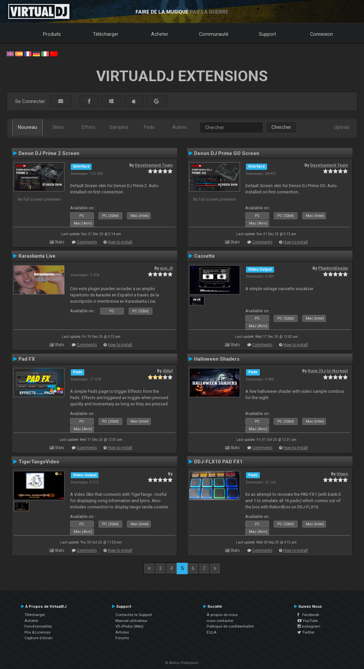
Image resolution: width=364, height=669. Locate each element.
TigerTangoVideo (39, 462)
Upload (341, 127)
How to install (120, 242)
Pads (149, 127)
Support (267, 34)
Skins (58, 127)
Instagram (309, 626)
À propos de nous (222, 614)
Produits (52, 34)
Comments (87, 242)
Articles (122, 632)
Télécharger (105, 34)
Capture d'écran (38, 638)
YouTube (308, 620)
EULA (212, 632)
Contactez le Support (133, 614)
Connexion (321, 34)
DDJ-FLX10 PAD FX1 (218, 462)
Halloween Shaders (216, 359)
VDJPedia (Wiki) (129, 626)
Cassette (204, 256)
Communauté (213, 34)
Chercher (281, 127)
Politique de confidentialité (230, 626)
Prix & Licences (37, 632)
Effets (88, 127)
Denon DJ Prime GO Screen (226, 153)
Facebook (308, 614)
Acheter (159, 34)
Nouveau (27, 127)
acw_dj (166, 268)
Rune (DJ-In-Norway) (328, 371)
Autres (179, 127)
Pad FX (27, 359)
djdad (168, 371)
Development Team (154, 165)
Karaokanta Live (37, 256)
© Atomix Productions (182, 663)
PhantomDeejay (333, 268)
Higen (342, 474)
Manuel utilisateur (131, 620)
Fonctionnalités (38, 626)
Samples (118, 127)
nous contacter (220, 620)
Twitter (306, 632)
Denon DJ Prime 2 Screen (49, 153)
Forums (122, 638)
